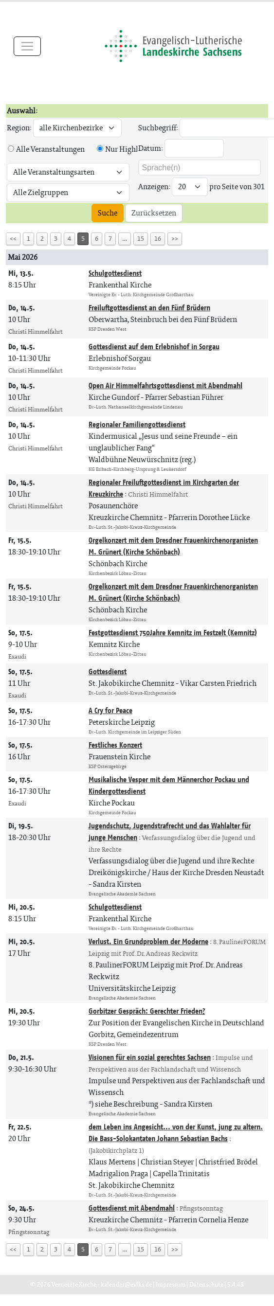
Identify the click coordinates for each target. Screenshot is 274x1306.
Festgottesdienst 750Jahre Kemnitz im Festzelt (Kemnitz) (173, 632)
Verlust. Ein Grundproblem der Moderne (148, 941)
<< (13, 238)
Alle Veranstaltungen (50, 149)
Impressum (170, 1284)
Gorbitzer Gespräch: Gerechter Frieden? (147, 1011)
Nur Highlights (130, 149)
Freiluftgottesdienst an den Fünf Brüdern (149, 308)
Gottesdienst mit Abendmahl (132, 1208)
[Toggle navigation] (27, 46)
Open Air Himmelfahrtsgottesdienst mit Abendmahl (165, 385)
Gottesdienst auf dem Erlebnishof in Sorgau (154, 346)
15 (140, 238)
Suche (107, 213)
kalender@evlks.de (126, 1284)
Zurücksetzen (153, 213)
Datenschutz (206, 1284)
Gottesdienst (108, 671)
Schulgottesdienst (115, 273)
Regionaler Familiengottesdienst (137, 424)
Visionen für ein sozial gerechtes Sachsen (150, 1057)
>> (174, 238)
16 (157, 238)
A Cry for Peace (110, 710)
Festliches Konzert (115, 745)
